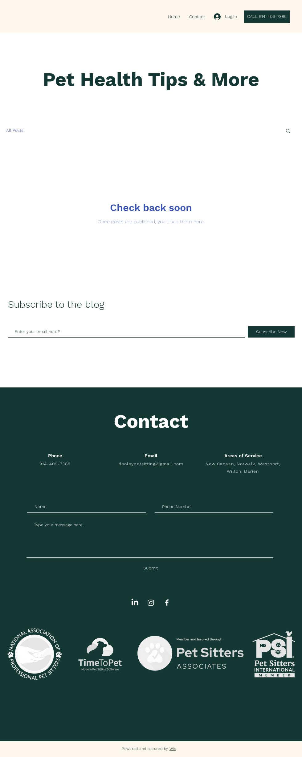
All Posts (14, 130)
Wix (172, 749)
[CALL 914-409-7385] (267, 16)
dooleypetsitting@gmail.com (150, 463)
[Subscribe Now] (271, 332)
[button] (288, 131)
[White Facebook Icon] (167, 602)
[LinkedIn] (135, 602)
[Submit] (150, 568)
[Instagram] (151, 602)
